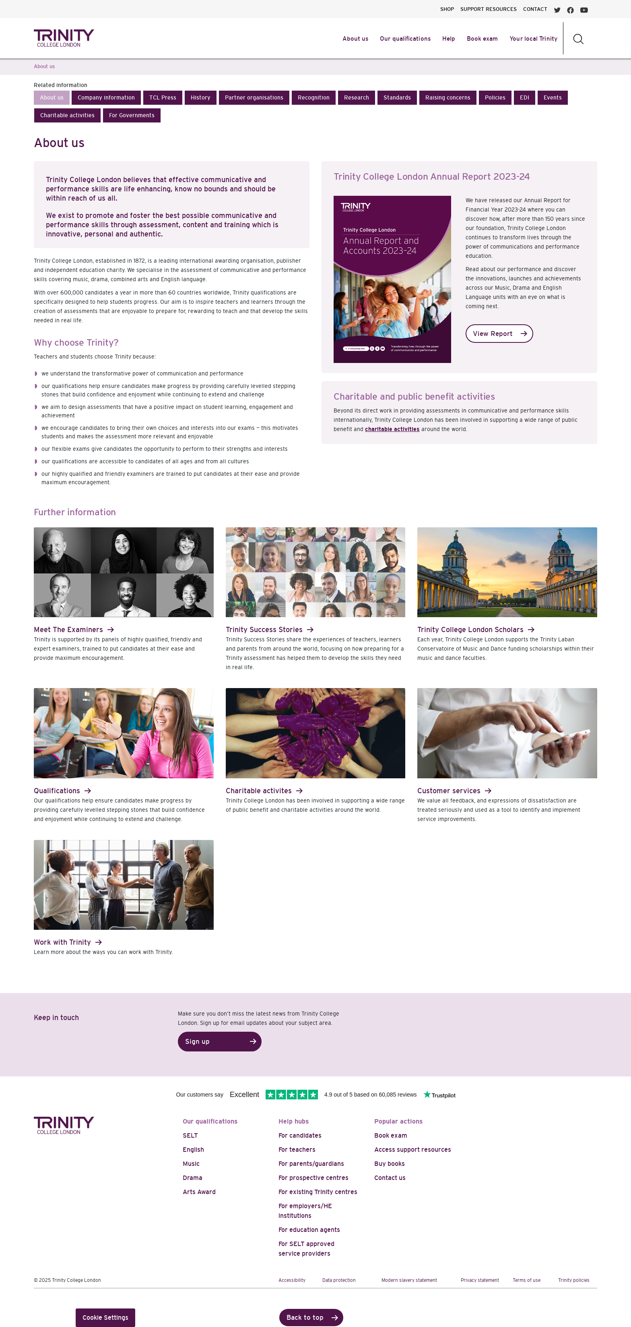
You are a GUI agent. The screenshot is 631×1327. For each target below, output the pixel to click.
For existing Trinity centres (317, 1191)
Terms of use (526, 1280)
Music (191, 1163)
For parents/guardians (311, 1163)
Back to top (305, 1317)
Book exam (390, 1135)
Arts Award (199, 1191)
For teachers (297, 1149)
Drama (192, 1177)
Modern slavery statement (409, 1280)
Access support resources (412, 1149)
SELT (190, 1135)
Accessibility (291, 1280)
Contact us (390, 1177)
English (193, 1149)
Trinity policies (574, 1280)
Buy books (389, 1163)
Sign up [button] (197, 1041)
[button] (52, 98)
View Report (493, 334)
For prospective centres (313, 1177)
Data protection (339, 1280)
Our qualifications (210, 1121)
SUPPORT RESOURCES (488, 9)
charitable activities (392, 429)
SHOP (447, 9)
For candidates (300, 1135)
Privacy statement (480, 1280)
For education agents (309, 1229)
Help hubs (293, 1121)
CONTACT (535, 9)
